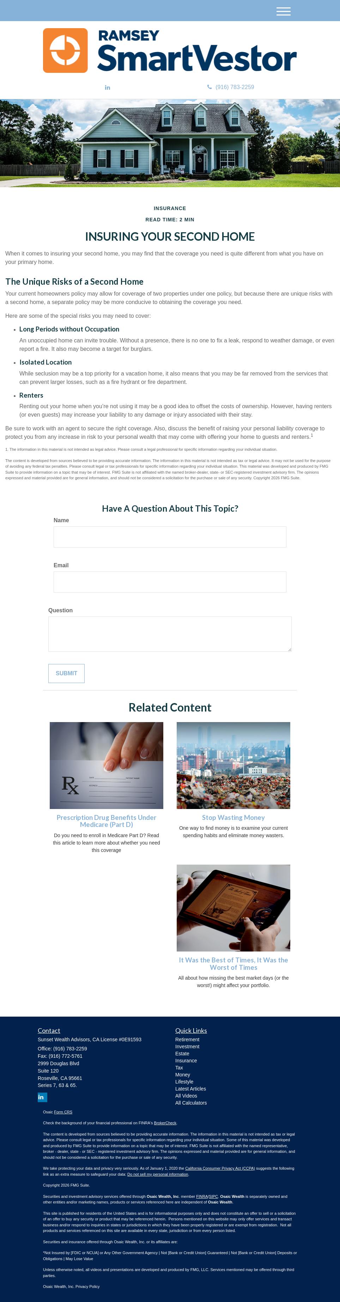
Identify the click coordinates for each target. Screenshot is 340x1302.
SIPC (213, 1196)
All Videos (186, 1096)
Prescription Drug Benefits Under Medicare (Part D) (106, 821)
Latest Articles (190, 1089)
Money (182, 1074)
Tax (179, 1067)
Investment (187, 1046)
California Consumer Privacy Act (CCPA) (220, 1168)
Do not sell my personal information (157, 1174)
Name (61, 520)
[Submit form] (66, 673)
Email (61, 565)
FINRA (202, 1196)
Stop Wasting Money (233, 817)
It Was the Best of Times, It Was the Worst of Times (233, 963)
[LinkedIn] (107, 88)
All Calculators (191, 1103)
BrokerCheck (165, 1123)
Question (60, 610)
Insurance (186, 1060)
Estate (182, 1053)
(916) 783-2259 (230, 87)
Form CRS (63, 1112)
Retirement (187, 1039)
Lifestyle (184, 1082)
